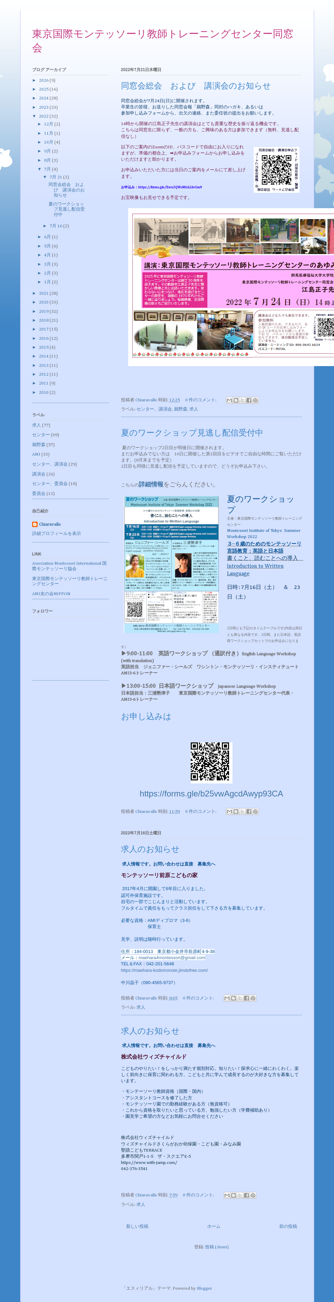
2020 (44, 302)
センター (41, 435)
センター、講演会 (154, 409)
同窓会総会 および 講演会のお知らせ (196, 86)
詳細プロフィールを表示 (56, 534)
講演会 (38, 474)
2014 (44, 356)
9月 (48, 151)
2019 (44, 311)
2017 (44, 329)
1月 (48, 282)
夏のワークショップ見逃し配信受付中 (192, 433)
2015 (44, 347)
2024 (44, 98)
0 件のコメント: (201, 400)
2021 (44, 293)
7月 (48, 169)
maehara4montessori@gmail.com (172, 957)
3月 (48, 264)
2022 (44, 116)
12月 (49, 124)
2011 (44, 383)
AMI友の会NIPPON (51, 594)
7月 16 (56, 226)
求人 (193, 409)
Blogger (204, 1288)
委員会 (38, 494)
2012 (44, 374)
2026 (44, 80)
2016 (44, 338)
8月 (48, 160)
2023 (44, 107)
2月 (48, 273)
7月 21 (56, 177)
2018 (44, 320)
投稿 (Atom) (217, 1247)
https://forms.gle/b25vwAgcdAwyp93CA (211, 793)
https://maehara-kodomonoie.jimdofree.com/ (164, 970)
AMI (36, 454)
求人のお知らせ (150, 850)
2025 (44, 89)
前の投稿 (288, 1226)
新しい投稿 (137, 1226)
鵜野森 (180, 409)
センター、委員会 (50, 484)
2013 (44, 365)
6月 (48, 237)
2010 (44, 392)
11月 (49, 133)
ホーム (214, 1226)
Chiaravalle (50, 524)
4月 (48, 255)
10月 (49, 142)
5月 (48, 246)
